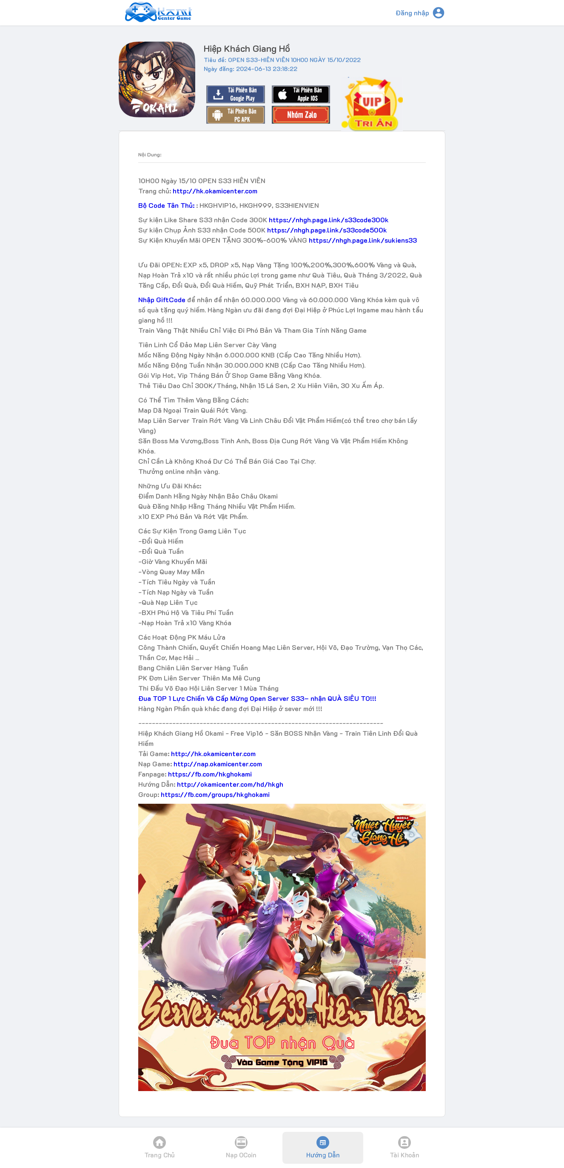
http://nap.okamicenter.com (218, 763)
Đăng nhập (412, 12)
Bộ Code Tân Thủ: (167, 205)
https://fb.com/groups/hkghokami (215, 794)
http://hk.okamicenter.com (215, 190)
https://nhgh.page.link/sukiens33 (363, 239)
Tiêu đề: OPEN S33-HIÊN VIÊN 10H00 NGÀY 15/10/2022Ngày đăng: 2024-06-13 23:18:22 (282, 64)
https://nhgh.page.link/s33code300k (329, 219)
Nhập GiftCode (161, 299)
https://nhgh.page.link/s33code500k (327, 229)
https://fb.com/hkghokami (210, 773)
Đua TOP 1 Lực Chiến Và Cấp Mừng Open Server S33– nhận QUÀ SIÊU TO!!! (257, 698)
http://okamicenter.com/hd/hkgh (230, 784)
